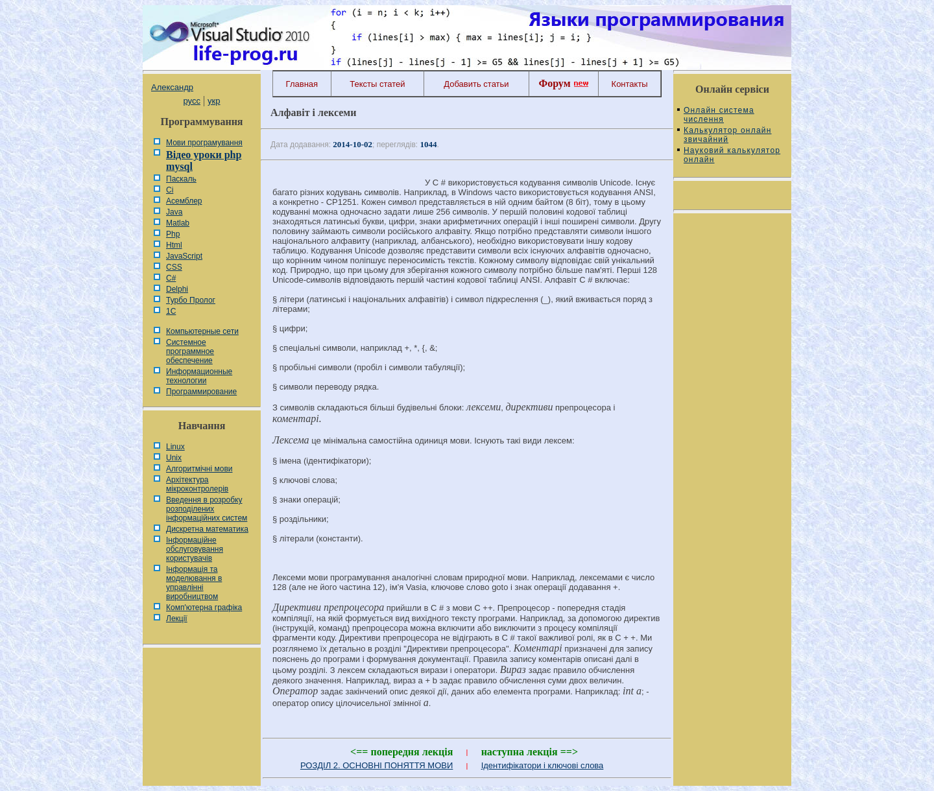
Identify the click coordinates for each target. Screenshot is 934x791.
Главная (302, 84)
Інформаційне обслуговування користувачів (194, 549)
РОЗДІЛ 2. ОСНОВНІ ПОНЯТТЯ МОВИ (376, 765)
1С (171, 311)
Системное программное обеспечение (190, 351)
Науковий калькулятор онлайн (732, 155)
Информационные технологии (199, 376)
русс (191, 101)
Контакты (630, 84)
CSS (174, 267)
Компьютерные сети (202, 331)
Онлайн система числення (719, 115)
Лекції (176, 618)
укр (214, 101)
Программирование (201, 391)
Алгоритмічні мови (199, 468)
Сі (169, 190)
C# (171, 278)
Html (174, 245)
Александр (172, 87)
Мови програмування (204, 142)
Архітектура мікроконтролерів (197, 484)
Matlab (177, 223)
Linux (175, 446)
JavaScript (184, 256)
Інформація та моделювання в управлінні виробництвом (194, 583)
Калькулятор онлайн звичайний (728, 135)
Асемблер (184, 201)
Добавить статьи (476, 84)
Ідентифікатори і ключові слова (542, 765)
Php (173, 234)
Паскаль (181, 178)
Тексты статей (377, 84)
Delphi (177, 289)
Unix (174, 457)
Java (174, 212)
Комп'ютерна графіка (204, 607)
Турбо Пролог (190, 300)
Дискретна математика (207, 529)
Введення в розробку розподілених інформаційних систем (206, 509)
